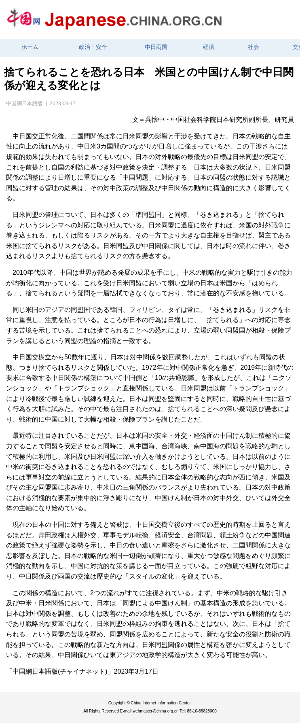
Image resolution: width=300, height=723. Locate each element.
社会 (253, 47)
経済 (208, 47)
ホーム (29, 47)
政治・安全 (93, 47)
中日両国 (156, 47)
